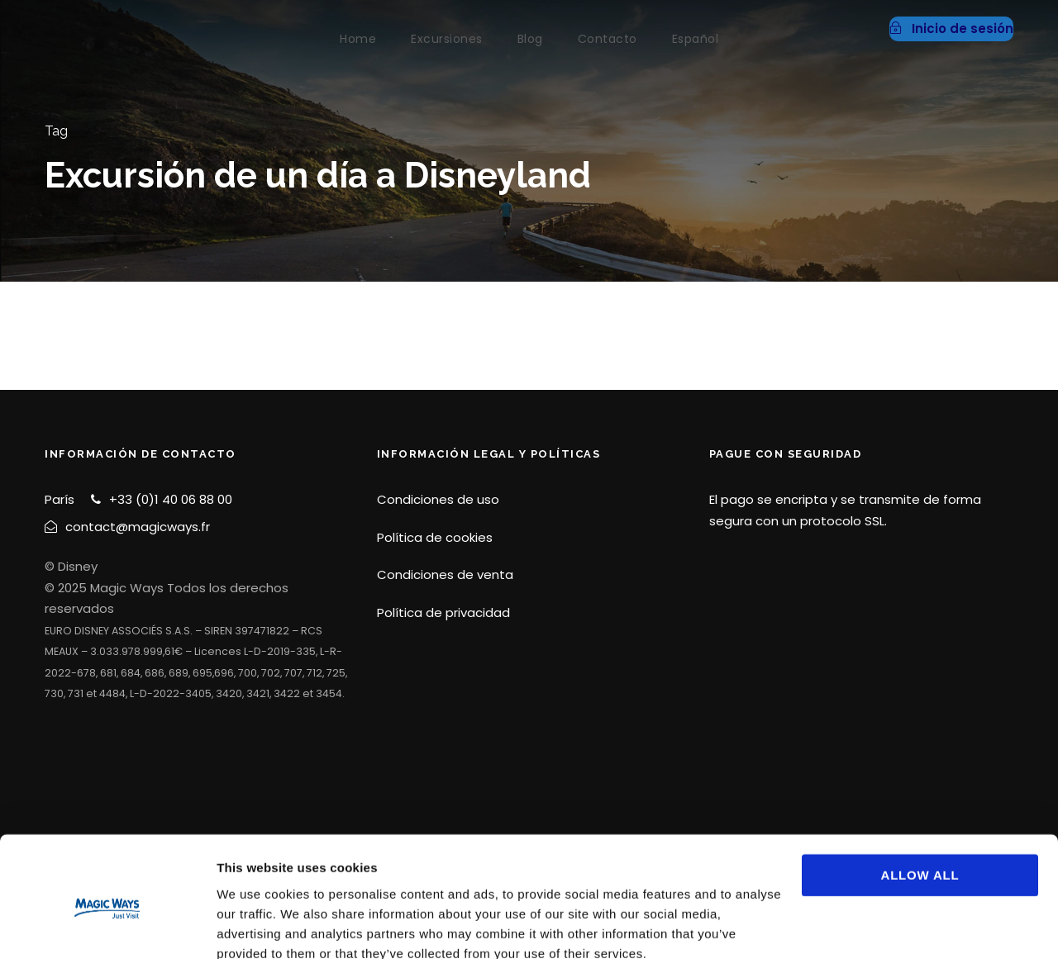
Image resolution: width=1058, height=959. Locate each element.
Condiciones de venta (445, 574)
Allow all (920, 802)
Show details (255, 926)
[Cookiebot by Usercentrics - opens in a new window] (107, 926)
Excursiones (447, 39)
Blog (530, 39)
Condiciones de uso (438, 499)
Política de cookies (435, 537)
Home (358, 39)
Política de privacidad (443, 612)
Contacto (607, 39)
